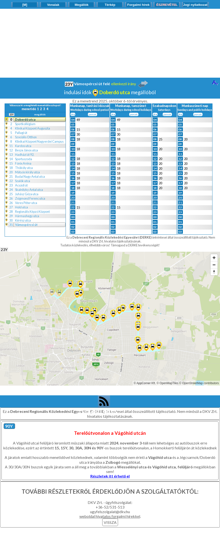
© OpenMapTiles (167, 383)
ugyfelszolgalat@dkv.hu (110, 511)
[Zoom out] (214, 264)
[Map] (110, 319)
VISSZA (110, 522)
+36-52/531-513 (110, 507)
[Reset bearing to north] (214, 271)
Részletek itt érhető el (110, 476)
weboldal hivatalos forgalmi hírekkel (109, 516)
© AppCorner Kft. (145, 383)
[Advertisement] (110, 43)
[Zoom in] (214, 257)
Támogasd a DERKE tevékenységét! (135, 245)
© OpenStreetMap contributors (199, 383)
